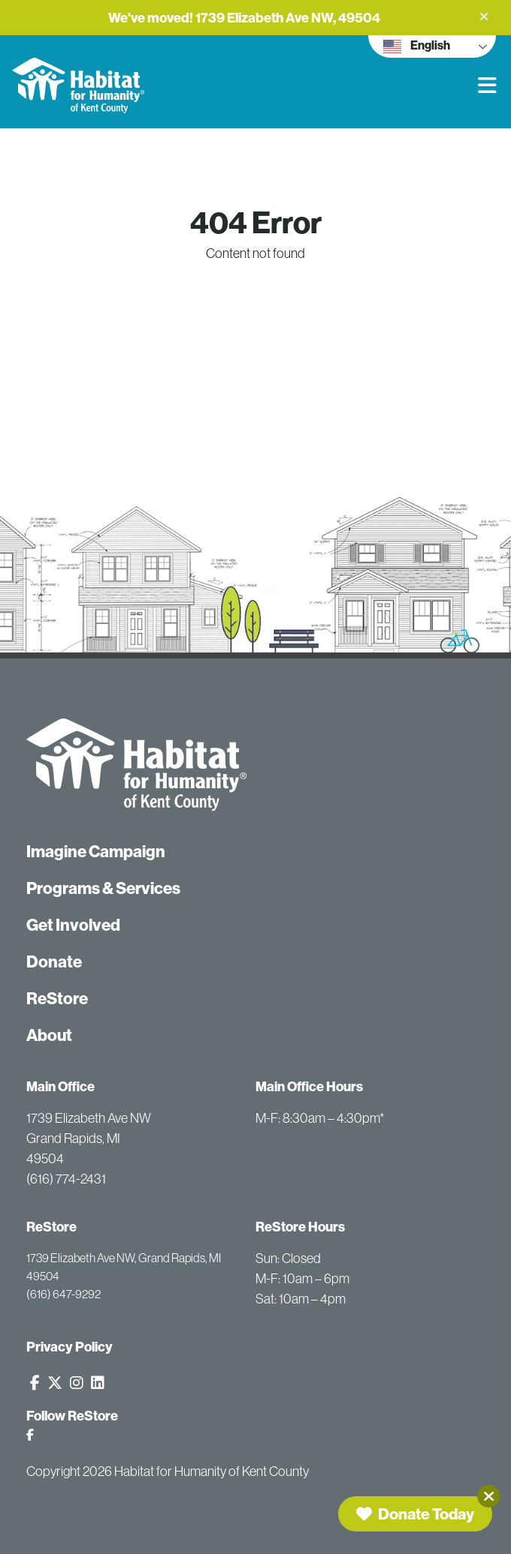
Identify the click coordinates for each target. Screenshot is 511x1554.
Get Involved (73, 924)
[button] (483, 17)
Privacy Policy (69, 1346)
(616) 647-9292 (63, 1293)
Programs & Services (103, 888)
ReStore (57, 998)
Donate (54, 961)
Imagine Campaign (95, 851)
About (49, 1035)
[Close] (488, 1496)
